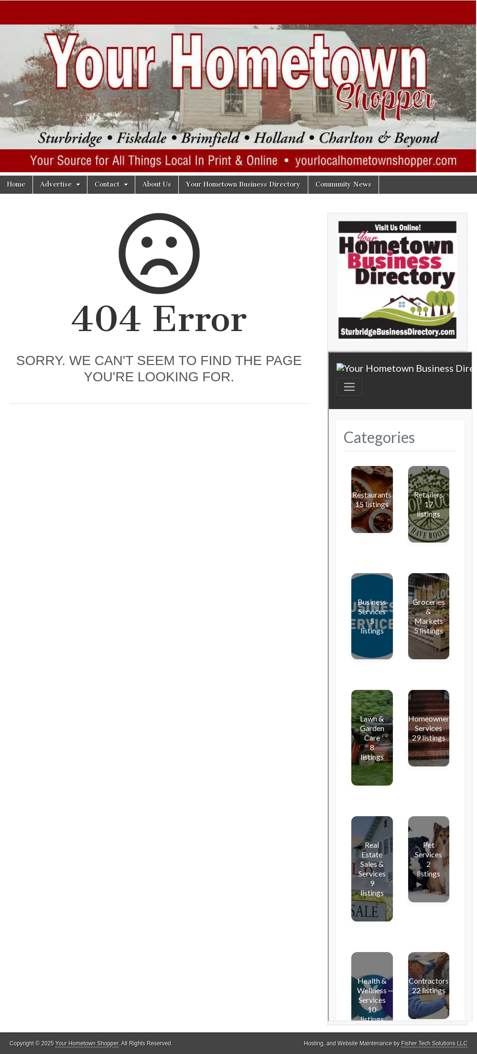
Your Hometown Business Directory (243, 184)
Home (16, 184)
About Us (156, 184)
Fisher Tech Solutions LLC (434, 1043)
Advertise (56, 184)
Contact (107, 184)
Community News (343, 184)
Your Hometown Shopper (87, 1043)
